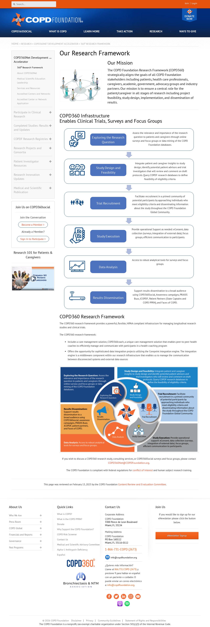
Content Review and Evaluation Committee (142, 484)
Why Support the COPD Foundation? (75, 529)
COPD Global (15, 528)
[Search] (33, 4)
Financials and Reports (20, 534)
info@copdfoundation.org (120, 585)
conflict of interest (143, 470)
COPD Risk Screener (67, 534)
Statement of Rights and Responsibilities (145, 620)
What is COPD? (64, 514)
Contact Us (62, 539)
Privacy (89, 620)
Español (61, 554)
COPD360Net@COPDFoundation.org (128, 462)
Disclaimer (76, 620)
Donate (189, 15)
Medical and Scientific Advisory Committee (78, 544)
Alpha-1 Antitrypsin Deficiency (72, 549)
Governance (15, 541)
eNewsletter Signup (177, 535)
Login (194, 3)
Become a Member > (33, 224)
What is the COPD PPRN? (69, 519)
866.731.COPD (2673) (126, 569)
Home (15, 43)
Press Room (15, 521)
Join (187, 3)
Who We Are (15, 515)
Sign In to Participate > (33, 239)
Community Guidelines (109, 620)
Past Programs (16, 547)
